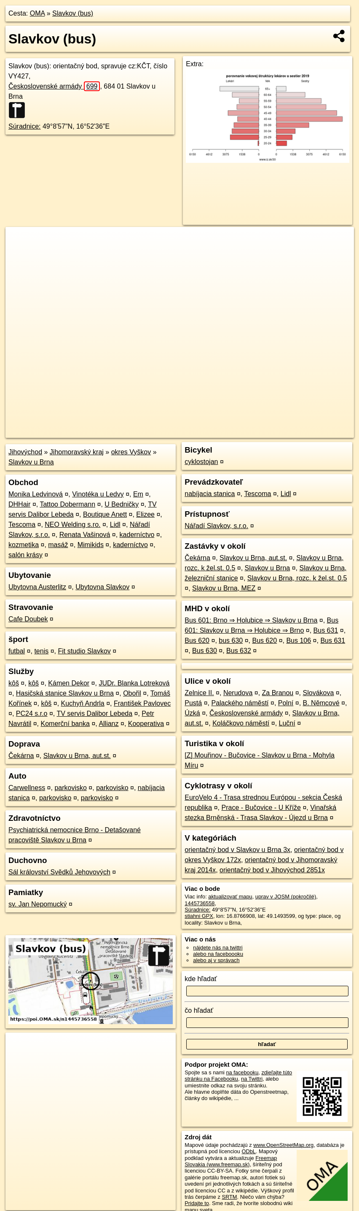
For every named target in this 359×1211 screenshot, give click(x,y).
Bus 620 (197, 640)
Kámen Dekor (68, 683)
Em (138, 494)
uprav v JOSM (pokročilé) (285, 896)
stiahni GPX (199, 916)
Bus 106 (298, 640)
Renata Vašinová (84, 534)
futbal (16, 651)
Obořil (132, 693)
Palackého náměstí (239, 703)
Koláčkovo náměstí (240, 723)
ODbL (248, 1151)
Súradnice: (24, 126)
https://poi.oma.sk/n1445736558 (316, 431)
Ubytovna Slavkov (102, 587)
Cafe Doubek (28, 619)
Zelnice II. (199, 692)
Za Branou (278, 692)
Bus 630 (204, 650)
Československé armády (54, 86)
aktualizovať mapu (230, 896)
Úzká (192, 713)
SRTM (229, 1197)
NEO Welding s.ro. (72, 524)
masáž (58, 544)
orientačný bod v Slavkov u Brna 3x (237, 849)
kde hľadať (201, 978)
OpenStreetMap (208, 431)
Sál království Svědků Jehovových (59, 872)
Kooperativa (146, 723)
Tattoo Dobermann (67, 504)
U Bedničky (121, 504)
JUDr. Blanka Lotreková (134, 683)
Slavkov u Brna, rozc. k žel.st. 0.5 (297, 578)
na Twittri (252, 1079)
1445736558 (199, 903)
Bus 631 (325, 630)
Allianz (108, 723)
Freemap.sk (252, 431)
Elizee (145, 514)
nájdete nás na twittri (217, 947)
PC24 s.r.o (32, 713)
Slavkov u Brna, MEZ (223, 588)
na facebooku (242, 1072)
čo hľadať (199, 1010)
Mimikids (91, 544)
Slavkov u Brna (31, 462)
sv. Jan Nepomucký (37, 904)
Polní (285, 703)
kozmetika (23, 544)
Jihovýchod (25, 452)
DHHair (19, 504)
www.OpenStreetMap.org (283, 1145)
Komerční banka (65, 723)
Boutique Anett (105, 514)
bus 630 (231, 640)
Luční (287, 723)
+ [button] (20, 241)
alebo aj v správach (216, 960)
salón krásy (25, 554)
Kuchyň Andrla (82, 703)
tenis (41, 651)
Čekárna (21, 755)
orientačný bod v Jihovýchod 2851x (272, 870)
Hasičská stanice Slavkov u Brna (65, 693)
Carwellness (26, 787)
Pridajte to (197, 1203)
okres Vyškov (131, 452)
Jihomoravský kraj (77, 452)
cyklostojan (201, 461)
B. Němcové (321, 703)
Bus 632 (238, 650)
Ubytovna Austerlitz (37, 587)
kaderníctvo (137, 534)
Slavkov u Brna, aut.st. (77, 755)
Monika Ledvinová (35, 494)
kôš (13, 683)
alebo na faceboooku (218, 954)
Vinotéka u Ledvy (97, 494)
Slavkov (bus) (72, 13)
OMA (37, 13)
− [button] (20, 254)
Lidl (115, 524)
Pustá (193, 703)
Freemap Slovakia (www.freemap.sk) (231, 1161)
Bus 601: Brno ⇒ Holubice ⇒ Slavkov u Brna (251, 620)
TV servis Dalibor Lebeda (94, 713)
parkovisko (70, 787)
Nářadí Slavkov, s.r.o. (216, 525)
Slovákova (318, 692)
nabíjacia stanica (210, 493)
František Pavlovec (142, 703)
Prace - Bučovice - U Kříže (261, 807)
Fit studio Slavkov (84, 651)
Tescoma (21, 524)
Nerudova (237, 692)
